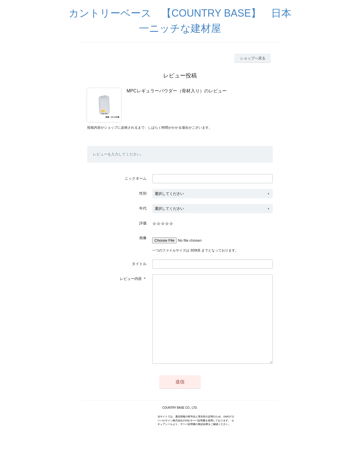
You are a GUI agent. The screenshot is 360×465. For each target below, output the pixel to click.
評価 (143, 223)
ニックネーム (136, 178)
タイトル (139, 264)
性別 (143, 193)
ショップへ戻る (253, 58)
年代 (143, 208)
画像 (143, 238)
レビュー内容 (131, 279)
